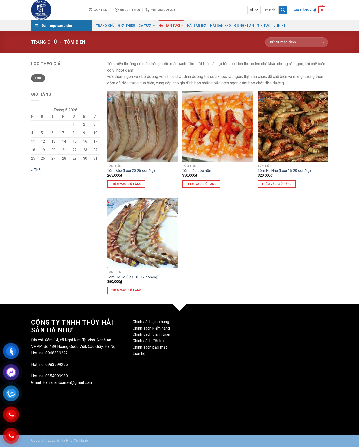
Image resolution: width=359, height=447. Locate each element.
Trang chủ (44, 42)
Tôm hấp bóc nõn (196, 171)
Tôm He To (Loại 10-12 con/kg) (132, 277)
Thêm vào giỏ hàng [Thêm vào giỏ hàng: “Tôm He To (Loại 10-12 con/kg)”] (126, 290)
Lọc (38, 78)
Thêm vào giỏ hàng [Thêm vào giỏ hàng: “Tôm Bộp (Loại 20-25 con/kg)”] (126, 184)
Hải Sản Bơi (197, 25)
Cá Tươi (147, 25)
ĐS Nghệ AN (244, 25)
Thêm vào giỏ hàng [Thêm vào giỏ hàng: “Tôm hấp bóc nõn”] (201, 184)
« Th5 (36, 170)
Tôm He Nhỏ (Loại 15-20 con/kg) (284, 171)
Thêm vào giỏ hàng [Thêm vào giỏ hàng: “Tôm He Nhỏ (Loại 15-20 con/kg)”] (277, 184)
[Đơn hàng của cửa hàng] (296, 42)
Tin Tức (263, 25)
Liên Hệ (280, 25)
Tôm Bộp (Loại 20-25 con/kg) (131, 171)
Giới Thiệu (126, 25)
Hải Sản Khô (220, 25)
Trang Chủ (105, 25)
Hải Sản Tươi (171, 25)
